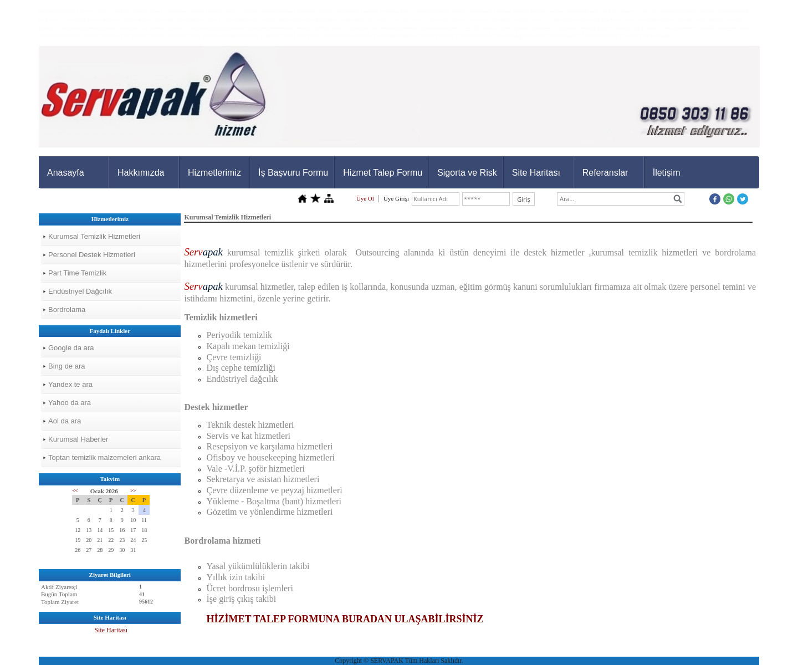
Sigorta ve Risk (467, 172)
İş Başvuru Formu (293, 172)
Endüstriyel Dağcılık (80, 291)
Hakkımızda (140, 172)
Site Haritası (536, 172)
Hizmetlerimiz (214, 172)
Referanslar (605, 172)
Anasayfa (65, 172)
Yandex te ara (70, 384)
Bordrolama (66, 309)
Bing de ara (66, 366)
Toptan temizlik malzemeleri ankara (104, 457)
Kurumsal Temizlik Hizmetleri (94, 236)
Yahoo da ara (69, 402)
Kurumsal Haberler (78, 439)
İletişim (667, 172)
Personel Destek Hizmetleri (91, 254)
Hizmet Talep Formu (382, 172)
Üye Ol (365, 198)
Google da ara (71, 348)
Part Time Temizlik (77, 273)
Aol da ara (64, 421)
